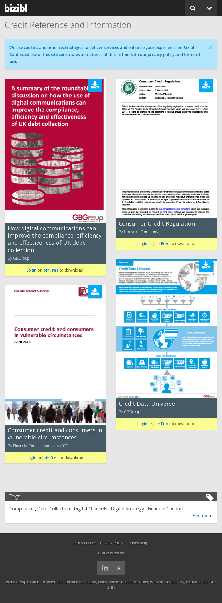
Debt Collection (53, 508)
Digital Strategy (127, 508)
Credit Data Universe (147, 403)
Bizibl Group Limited (22, 582)
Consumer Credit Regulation (157, 223)
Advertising (137, 543)
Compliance (21, 508)
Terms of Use (84, 543)
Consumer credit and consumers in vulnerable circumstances (55, 433)
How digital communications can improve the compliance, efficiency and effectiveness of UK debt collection (54, 239)
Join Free (50, 270)
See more (202, 515)
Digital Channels (90, 508)
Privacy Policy (111, 543)
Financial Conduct (166, 508)
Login (32, 270)
